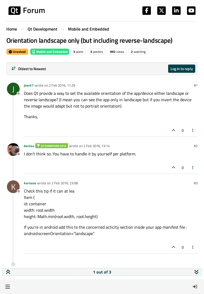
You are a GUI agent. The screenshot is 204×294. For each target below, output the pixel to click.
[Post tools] (193, 130)
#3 (196, 183)
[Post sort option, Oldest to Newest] (28, 69)
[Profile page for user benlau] (13, 149)
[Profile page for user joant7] (13, 89)
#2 (196, 145)
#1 (196, 85)
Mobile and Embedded (50, 51)
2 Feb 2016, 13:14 (96, 145)
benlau (29, 145)
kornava (30, 183)
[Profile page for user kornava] (13, 186)
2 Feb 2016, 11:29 (62, 85)
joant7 (28, 85)
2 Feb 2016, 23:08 (65, 183)
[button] (7, 286)
